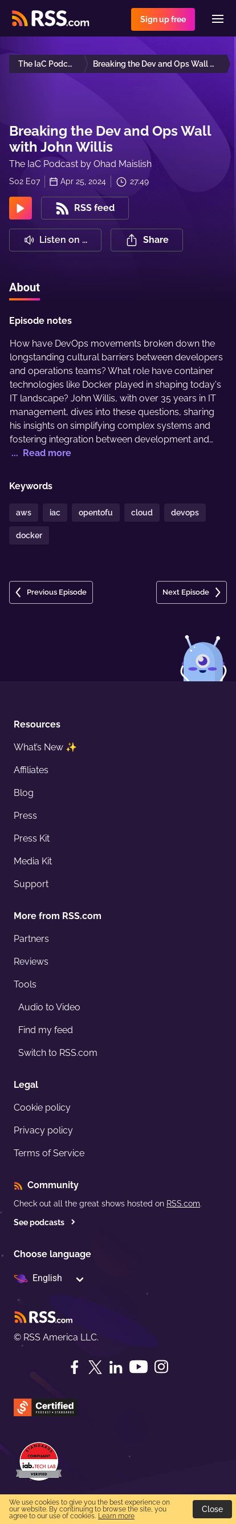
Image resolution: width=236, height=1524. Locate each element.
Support (31, 884)
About (24, 287)
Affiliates (31, 770)
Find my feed (45, 1030)
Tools (25, 984)
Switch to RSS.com (57, 1052)
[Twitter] (95, 1367)
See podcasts (45, 1222)
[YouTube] (138, 1367)
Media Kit (33, 861)
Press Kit (32, 838)
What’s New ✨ (45, 747)
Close (212, 1509)
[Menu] (218, 19)
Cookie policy (42, 1107)
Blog (24, 792)
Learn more (116, 1516)
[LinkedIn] (116, 1367)
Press (25, 815)
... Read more (40, 453)
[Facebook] (75, 1367)
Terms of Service (49, 1153)
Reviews (31, 961)
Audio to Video (49, 1007)
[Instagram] (161, 1367)
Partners (31, 938)
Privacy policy (43, 1130)
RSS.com (183, 1203)
